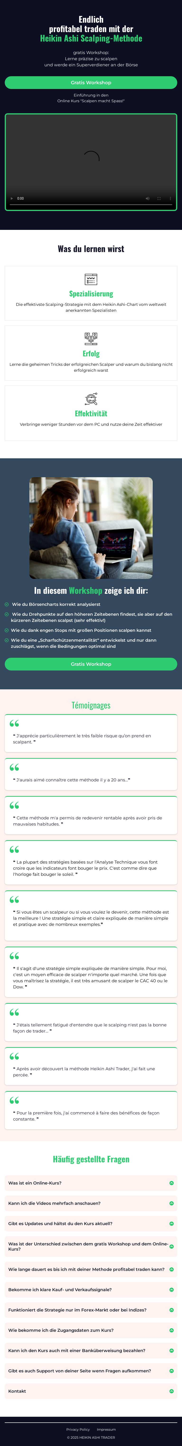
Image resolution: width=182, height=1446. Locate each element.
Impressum (106, 1429)
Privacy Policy (78, 1429)
